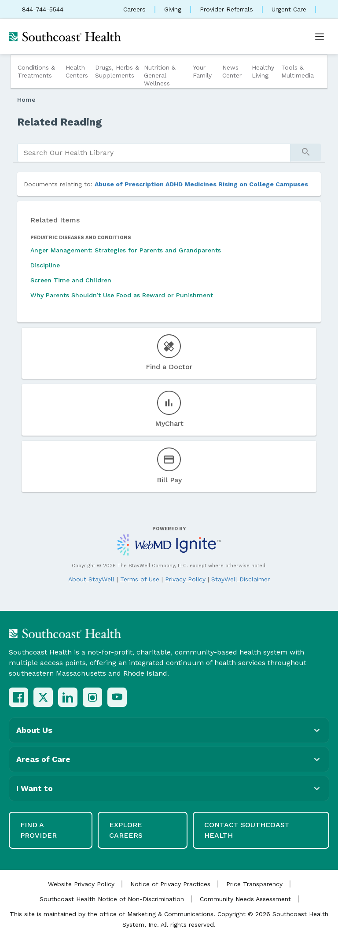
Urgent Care (289, 9)
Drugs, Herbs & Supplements (117, 71)
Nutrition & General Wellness (160, 75)
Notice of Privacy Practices (170, 884)
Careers (134, 9)
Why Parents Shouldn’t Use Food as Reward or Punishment (121, 295)
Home (26, 99)
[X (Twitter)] (43, 697)
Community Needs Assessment (245, 898)
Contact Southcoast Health (247, 830)
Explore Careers (126, 830)
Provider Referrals (226, 9)
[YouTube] (117, 697)
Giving (172, 9)
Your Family (202, 71)
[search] (154, 153)
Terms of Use (139, 579)
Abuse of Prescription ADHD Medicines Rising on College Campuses (201, 184)
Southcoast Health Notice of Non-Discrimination (112, 898)
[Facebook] (18, 697)
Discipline (45, 265)
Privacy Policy (185, 579)
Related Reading (59, 122)
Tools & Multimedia (297, 71)
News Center (232, 71)
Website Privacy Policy (81, 884)
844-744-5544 (42, 9)
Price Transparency (254, 884)
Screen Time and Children (70, 280)
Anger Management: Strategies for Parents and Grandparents (125, 250)
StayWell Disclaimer (240, 579)
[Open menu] (319, 36)
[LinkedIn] (67, 697)
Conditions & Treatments (36, 71)
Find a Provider (38, 830)
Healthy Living (263, 71)
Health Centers (77, 71)
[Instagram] (92, 697)
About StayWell (91, 579)
